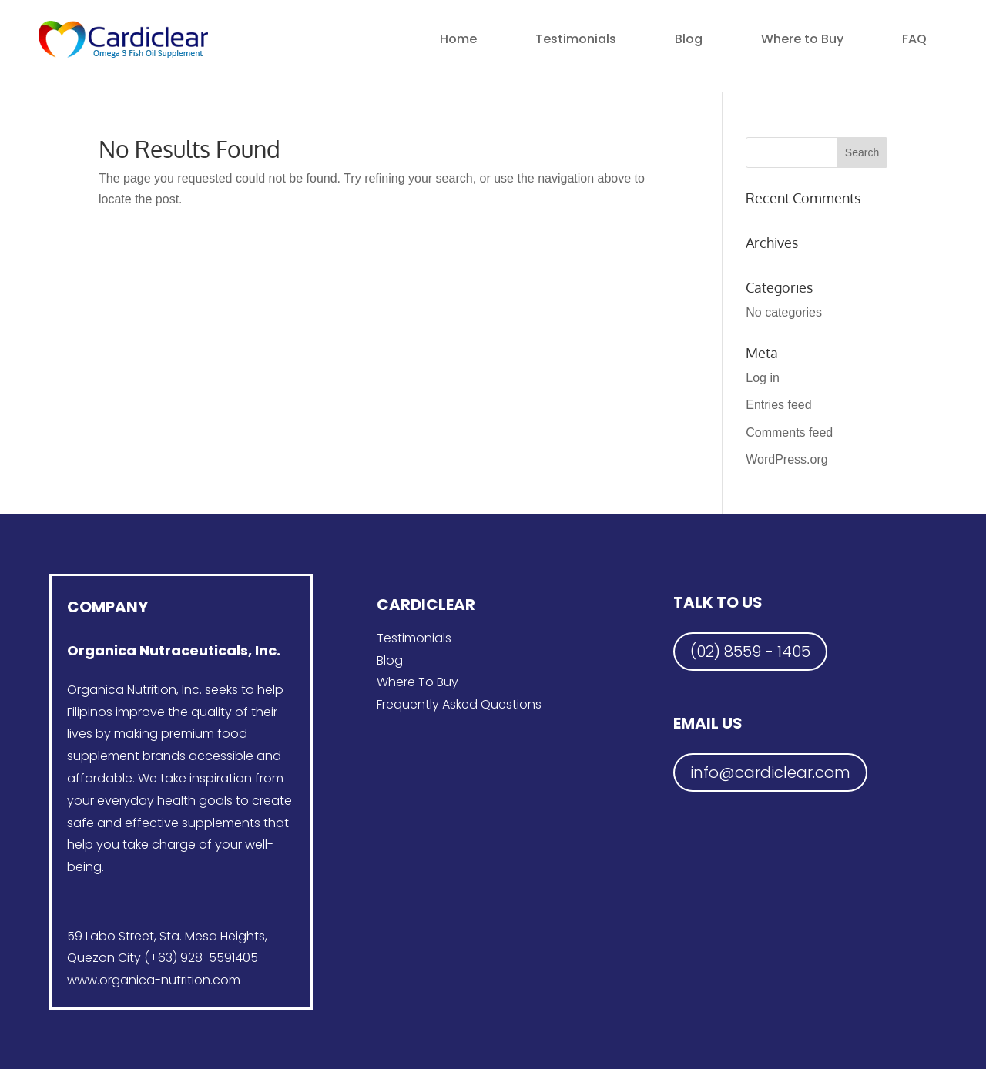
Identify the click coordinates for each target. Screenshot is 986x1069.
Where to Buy (802, 39)
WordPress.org (786, 459)
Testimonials (575, 39)
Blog (689, 39)
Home (458, 39)
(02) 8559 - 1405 (750, 651)
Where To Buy (417, 682)
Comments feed (789, 432)
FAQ (914, 39)
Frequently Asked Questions (459, 704)
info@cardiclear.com (770, 772)
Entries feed (778, 404)
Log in (763, 377)
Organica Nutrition (121, 690)
